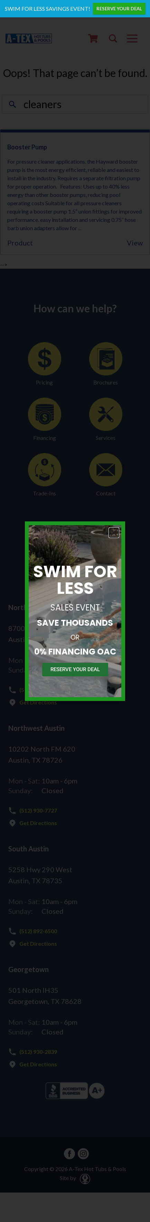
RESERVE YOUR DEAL (119, 8)
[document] (75, 611)
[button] (114, 532)
